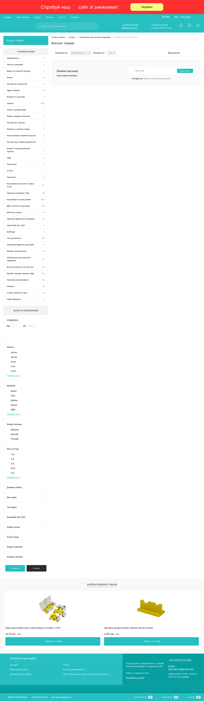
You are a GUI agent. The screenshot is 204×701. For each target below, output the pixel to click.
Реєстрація (186, 17)
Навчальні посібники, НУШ (18, 193)
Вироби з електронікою (16, 251)
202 (43, 280)
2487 (43, 199)
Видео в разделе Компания (18, 116)
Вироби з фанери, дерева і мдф (20, 273)
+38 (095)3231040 (129, 25)
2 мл (13, 366)
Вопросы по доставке (16, 97)
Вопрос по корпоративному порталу (18, 149)
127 (43, 259)
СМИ (9, 158)
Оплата (66, 665)
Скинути (36, 568)
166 (43, 206)
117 (43, 219)
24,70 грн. (13, 634)
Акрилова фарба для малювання (21, 219)
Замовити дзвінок (129, 28)
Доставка (14, 665)
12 (44, 77)
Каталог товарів (26, 40)
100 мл (14, 352)
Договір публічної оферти (21, 674)
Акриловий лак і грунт (16, 225)
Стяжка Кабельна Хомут (17, 293)
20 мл (13, 362)
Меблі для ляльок (14, 212)
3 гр (12, 463)
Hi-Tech (10, 171)
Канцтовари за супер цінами (19, 199)
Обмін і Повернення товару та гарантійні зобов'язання (86, 674)
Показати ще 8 (13, 414)
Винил (14, 391)
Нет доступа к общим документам (21, 142)
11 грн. (110, 634)
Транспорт (11, 177)
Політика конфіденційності (74, 669)
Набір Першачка (14, 299)
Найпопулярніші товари (102, 584)
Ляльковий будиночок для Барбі (20, 245)
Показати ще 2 (13, 375)
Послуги (49, 17)
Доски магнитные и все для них (20, 267)
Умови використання (18, 669)
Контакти (75, 17)
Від (8, 326)
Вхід (176, 17)
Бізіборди (11, 232)
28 (44, 293)
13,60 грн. (62, 634)
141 (43, 267)
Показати (15, 568)
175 (43, 185)
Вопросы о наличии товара (18, 129)
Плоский (15, 439)
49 (44, 286)
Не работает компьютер (17, 84)
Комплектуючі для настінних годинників (19, 259)
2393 (43, 103)
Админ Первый (13, 90)
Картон (14, 405)
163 (43, 238)
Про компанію (23, 17)
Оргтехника (12, 164)
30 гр (13, 468)
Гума (13, 396)
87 (44, 212)
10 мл (13, 371)
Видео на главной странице (18, 71)
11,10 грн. (161, 634)
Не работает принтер (16, 123)
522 (43, 273)
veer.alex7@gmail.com (181, 669)
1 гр (12, 454)
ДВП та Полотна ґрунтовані (18, 206)
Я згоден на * (151, 78)
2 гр (12, 459)
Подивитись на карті (135, 678)
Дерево (14, 400)
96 (44, 193)
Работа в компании (15, 65)
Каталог (62, 17)
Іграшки (10, 103)
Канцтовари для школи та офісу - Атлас (21, 185)
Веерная (15, 429)
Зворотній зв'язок (15, 697)
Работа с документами (16, 110)
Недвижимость (13, 58)
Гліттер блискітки (14, 238)
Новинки (10, 286)
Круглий (14, 434)
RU (168, 17)
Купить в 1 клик (29, 641)
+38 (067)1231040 (159, 25)
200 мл (14, 357)
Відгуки (37, 17)
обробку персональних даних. (156, 78)
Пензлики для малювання (18, 280)
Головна (7, 17)
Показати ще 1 (13, 477)
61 (44, 251)
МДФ (13, 409)
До (24, 326)
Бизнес (10, 77)
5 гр (12, 473)
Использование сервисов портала (21, 136)
